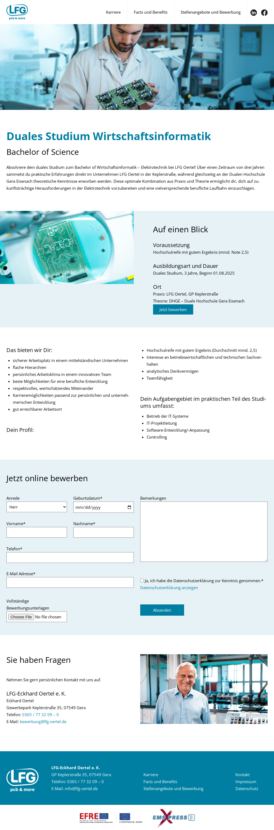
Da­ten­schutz (246, 788)
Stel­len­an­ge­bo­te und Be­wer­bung (173, 788)
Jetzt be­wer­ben (173, 309)
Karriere (113, 12)
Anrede (13, 498)
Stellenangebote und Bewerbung (211, 12)
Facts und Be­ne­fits (160, 781)
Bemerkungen (153, 498)
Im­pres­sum (245, 781)
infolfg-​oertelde (81, 788)
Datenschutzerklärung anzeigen (169, 587)
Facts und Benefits (151, 12)
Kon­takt (242, 774)
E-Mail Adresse (20, 573)
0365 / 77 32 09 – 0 (40, 714)
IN (253, 12)
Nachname (84, 523)
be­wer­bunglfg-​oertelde (43, 721)
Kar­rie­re (150, 774)
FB (264, 12)
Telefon (14, 548)
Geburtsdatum (87, 498)
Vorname (15, 523)
